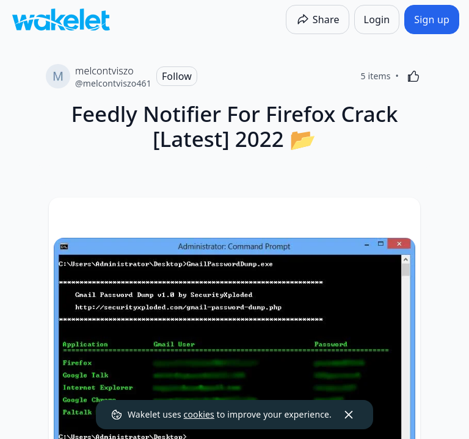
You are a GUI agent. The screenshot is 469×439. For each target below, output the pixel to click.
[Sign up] (431, 19)
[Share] (317, 19)
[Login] (377, 19)
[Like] (413, 76)
